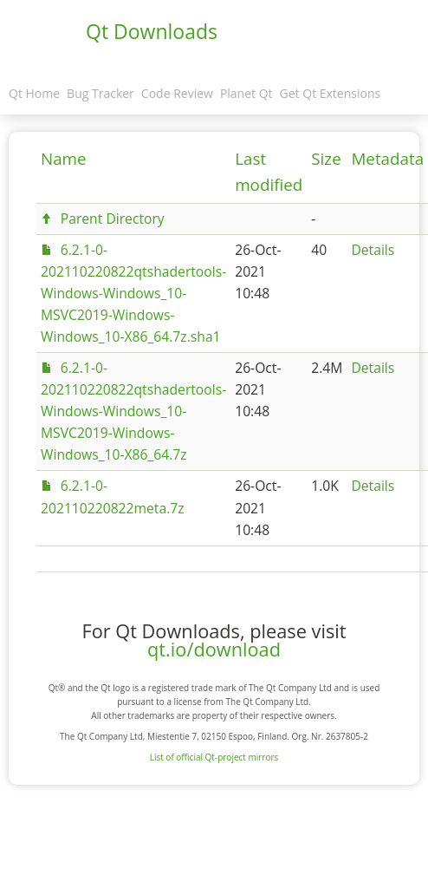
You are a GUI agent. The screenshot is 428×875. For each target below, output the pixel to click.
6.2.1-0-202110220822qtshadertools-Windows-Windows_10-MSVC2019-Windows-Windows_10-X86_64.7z (133, 411)
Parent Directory (113, 218)
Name (64, 158)
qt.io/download (214, 649)
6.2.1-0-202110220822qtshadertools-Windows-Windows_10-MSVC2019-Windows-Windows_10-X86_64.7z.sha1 (133, 293)
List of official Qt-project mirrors (214, 757)
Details (372, 249)
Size (325, 158)
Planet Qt (246, 93)
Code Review (177, 93)
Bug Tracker (100, 93)
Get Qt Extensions (330, 93)
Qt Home (34, 93)
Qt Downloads (151, 31)
